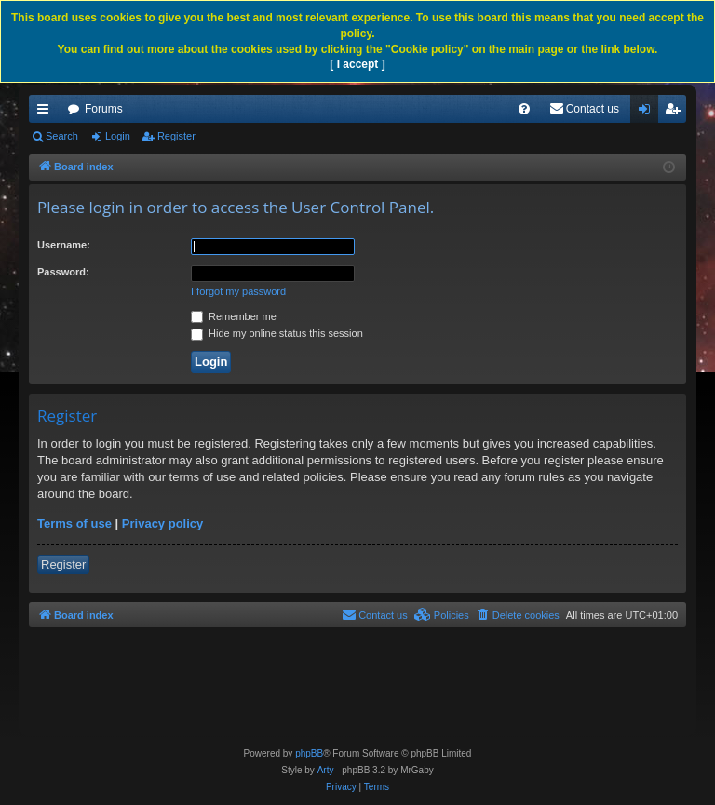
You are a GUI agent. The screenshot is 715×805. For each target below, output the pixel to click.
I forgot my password (238, 291)
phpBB (309, 753)
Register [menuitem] (676, 112)
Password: (63, 271)
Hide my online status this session (277, 333)
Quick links (46, 112)
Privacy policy (162, 523)
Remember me (234, 316)
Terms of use (74, 523)
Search (62, 135)
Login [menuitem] (648, 112)
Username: (63, 244)
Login (117, 135)
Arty (325, 770)
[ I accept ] (357, 64)
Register (176, 135)
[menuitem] (524, 109)
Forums (104, 108)
